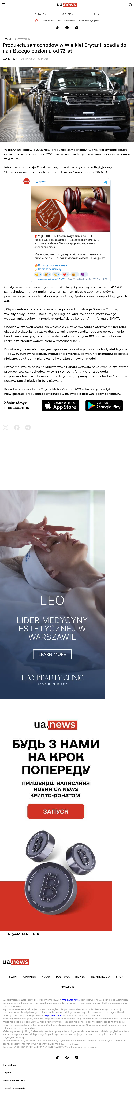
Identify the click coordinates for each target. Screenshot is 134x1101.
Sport (120, 976)
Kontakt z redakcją (14, 1088)
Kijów (46, 976)
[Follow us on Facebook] (67, 27)
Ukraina (29, 976)
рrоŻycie (67, 986)
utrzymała (97, 389)
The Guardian (47, 167)
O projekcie (9, 1065)
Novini (7, 39)
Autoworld (22, 39)
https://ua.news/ (71, 1000)
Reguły (7, 1072)
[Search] (130, 5)
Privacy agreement (14, 1080)
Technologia (100, 976)
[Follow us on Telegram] (77, 27)
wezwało (84, 366)
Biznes (80, 976)
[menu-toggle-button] (3, 5)
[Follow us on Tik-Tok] (57, 27)
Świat (13, 976)
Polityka (63, 976)
